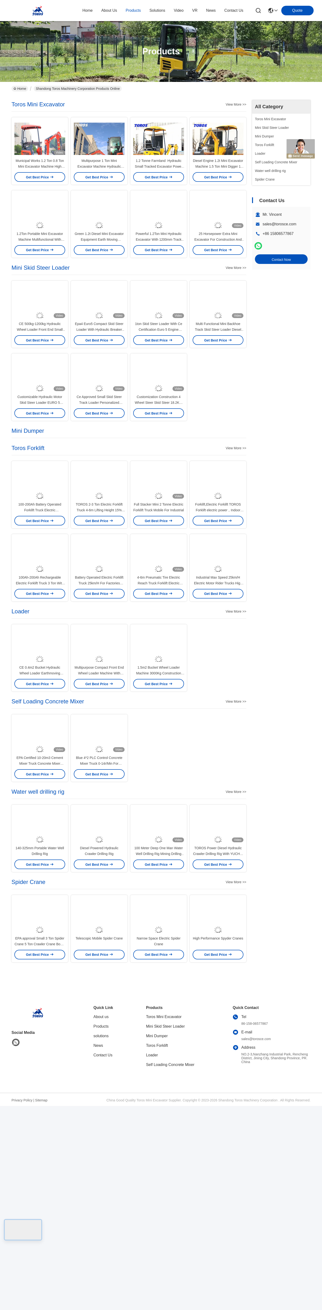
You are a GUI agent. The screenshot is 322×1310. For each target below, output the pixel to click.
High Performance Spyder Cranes (218, 1142)
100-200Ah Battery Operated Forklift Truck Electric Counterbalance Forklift (39, 612)
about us (109, 10)
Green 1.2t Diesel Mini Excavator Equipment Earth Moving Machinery (99, 280)
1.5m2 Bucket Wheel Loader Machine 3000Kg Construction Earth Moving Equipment (158, 816)
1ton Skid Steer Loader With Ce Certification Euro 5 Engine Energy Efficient (158, 391)
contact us (233, 10)
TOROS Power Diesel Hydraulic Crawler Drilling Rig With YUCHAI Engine (218, 1037)
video (179, 10)
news (211, 10)
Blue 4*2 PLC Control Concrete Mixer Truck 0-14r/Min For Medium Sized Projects (99, 926)
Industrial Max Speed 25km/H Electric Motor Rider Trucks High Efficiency (218, 705)
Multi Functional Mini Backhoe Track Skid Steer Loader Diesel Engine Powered (218, 391)
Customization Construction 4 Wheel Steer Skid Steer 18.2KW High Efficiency (158, 484)
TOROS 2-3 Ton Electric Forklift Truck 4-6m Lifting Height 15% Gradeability (99, 612)
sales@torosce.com (279, 224)
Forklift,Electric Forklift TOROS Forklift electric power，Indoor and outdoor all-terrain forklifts (218, 612)
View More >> (236, 104)
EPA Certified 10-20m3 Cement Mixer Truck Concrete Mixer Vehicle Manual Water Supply (40, 926)
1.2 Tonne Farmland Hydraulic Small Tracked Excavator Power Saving (158, 186)
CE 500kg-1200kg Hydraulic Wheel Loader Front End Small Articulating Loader (40, 391)
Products (101, 1230)
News (98, 1249)
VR (194, 10)
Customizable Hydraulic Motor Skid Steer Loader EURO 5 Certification (39, 484)
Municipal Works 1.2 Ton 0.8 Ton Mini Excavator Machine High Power (40, 186)
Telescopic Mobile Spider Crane (99, 1142)
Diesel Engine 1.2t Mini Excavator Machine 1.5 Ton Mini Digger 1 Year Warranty (218, 186)
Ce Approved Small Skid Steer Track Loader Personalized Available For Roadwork (99, 484)
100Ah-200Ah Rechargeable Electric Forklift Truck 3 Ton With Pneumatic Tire (40, 705)
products (133, 10)
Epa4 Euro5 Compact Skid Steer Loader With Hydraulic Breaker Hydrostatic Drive (99, 391)
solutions (157, 10)
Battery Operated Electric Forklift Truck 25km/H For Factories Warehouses (99, 705)
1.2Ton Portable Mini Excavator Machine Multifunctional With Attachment (40, 280)
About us (101, 1221)
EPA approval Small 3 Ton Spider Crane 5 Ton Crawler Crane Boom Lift (40, 1148)
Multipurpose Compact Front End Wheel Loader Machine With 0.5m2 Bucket (99, 816)
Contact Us (102, 1259)
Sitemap (41, 1304)
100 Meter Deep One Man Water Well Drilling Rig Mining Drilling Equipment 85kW (158, 1037)
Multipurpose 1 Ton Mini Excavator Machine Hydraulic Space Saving (99, 186)
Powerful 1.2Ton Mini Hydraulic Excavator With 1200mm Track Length (159, 280)
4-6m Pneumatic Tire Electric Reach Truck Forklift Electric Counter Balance (158, 705)
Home (87, 10)
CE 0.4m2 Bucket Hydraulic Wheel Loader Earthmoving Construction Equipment (39, 816)
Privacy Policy (22, 1304)
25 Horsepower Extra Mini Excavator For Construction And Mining (218, 280)
